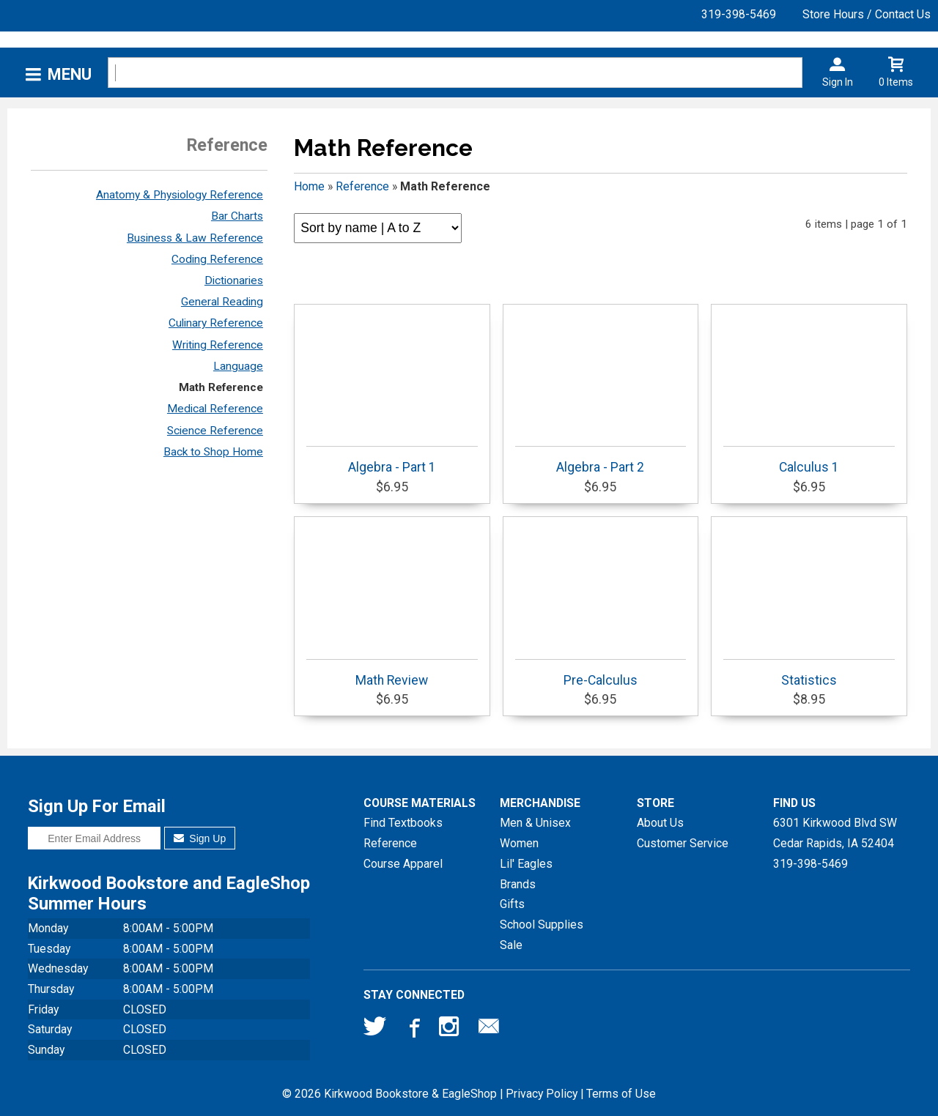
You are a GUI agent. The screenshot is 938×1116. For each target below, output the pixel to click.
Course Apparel (403, 864)
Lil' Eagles (526, 864)
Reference (362, 186)
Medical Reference (215, 408)
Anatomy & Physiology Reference (179, 194)
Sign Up (200, 838)
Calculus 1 (809, 460)
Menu (70, 74)
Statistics (809, 673)
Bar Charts (237, 216)
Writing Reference (217, 344)
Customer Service (682, 843)
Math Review (392, 673)
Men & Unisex (535, 823)
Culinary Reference (216, 323)
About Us (660, 823)
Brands (518, 884)
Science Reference (215, 430)
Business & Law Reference (195, 238)
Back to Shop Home (213, 451)
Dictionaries (233, 280)
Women (519, 843)
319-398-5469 (738, 14)
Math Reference (221, 387)
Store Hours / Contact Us (866, 14)
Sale (511, 945)
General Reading (222, 301)
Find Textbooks (403, 823)
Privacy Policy (541, 1094)
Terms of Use (621, 1094)
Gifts (512, 904)
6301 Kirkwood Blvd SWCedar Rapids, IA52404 (835, 833)
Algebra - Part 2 (601, 460)
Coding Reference (217, 259)
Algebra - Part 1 (392, 460)
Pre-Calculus (601, 673)
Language (238, 366)
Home (309, 186)
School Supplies (541, 924)
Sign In (837, 82)
